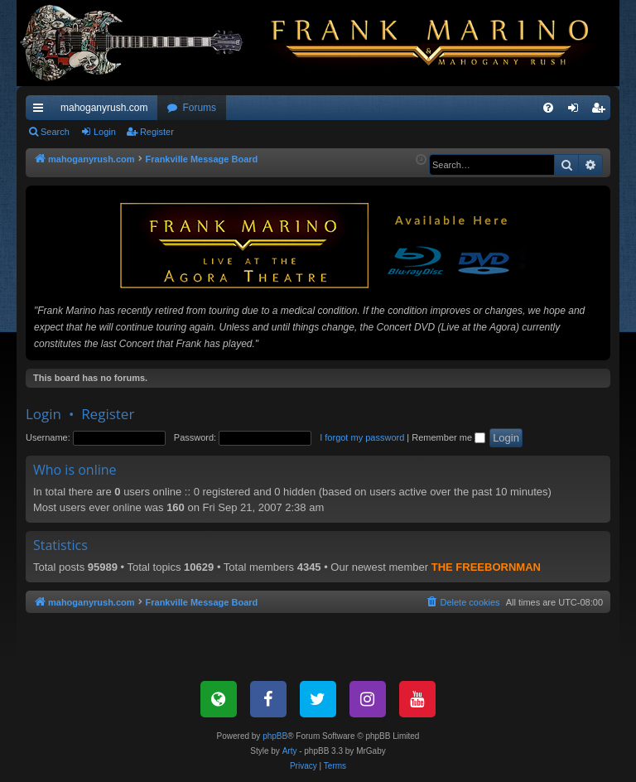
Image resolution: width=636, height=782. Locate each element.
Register (157, 132)
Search (55, 132)
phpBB (275, 736)
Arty (289, 750)
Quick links (41, 111)
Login (105, 132)
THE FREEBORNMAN (486, 567)
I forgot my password (362, 437)
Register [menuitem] (601, 111)
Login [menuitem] (576, 111)
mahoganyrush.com (103, 107)
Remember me (448, 437)
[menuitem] (548, 107)
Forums (199, 107)
